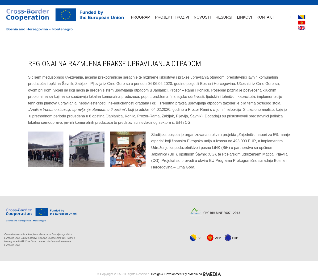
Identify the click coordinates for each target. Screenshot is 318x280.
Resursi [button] (224, 17)
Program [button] (141, 17)
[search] (292, 17)
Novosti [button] (202, 17)
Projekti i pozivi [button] (172, 17)
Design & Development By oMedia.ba (186, 274)
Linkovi (244, 17)
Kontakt (265, 17)
